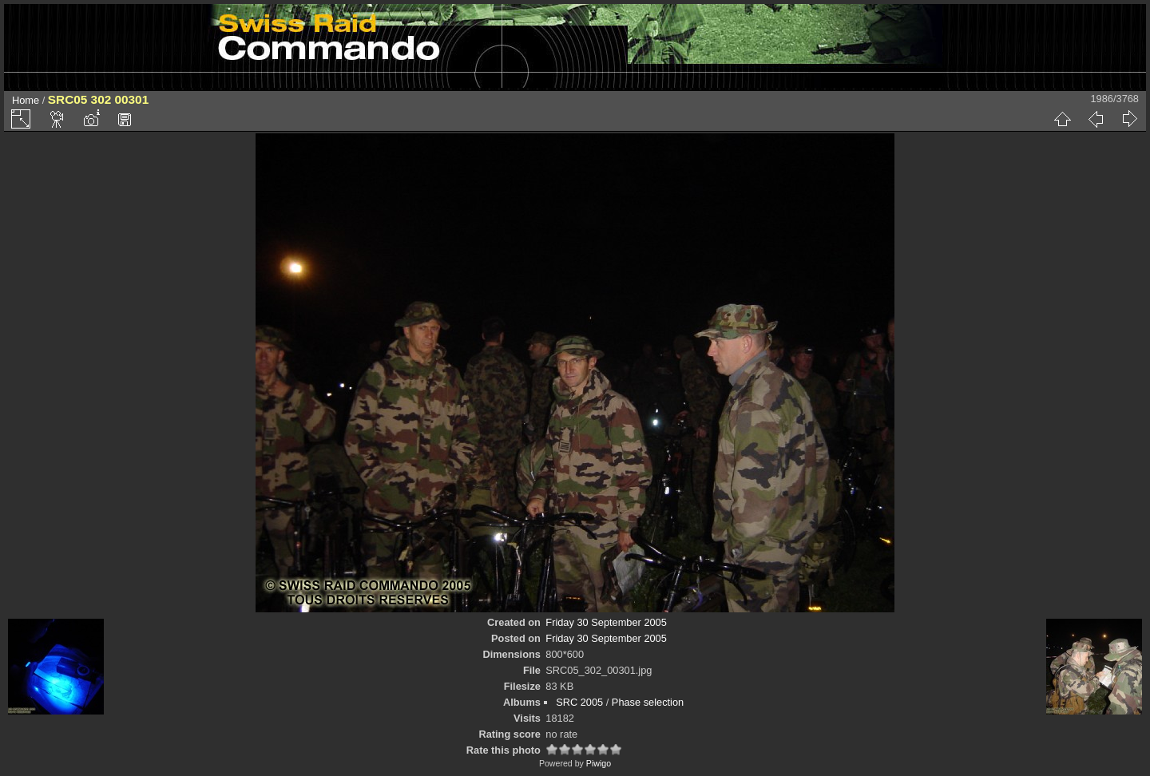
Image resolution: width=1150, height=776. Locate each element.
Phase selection (648, 702)
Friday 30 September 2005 (606, 622)
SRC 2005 (579, 702)
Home (25, 100)
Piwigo (598, 763)
